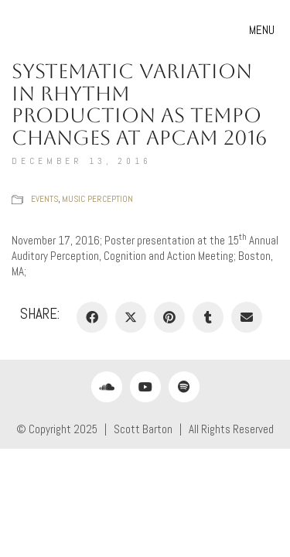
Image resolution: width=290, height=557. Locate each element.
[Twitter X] (130, 317)
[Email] (246, 317)
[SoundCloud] (106, 386)
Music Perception (97, 198)
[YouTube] (145, 386)
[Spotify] (184, 386)
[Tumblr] (208, 317)
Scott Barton (143, 429)
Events (44, 198)
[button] (263, 30)
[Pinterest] (169, 317)
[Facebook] (92, 317)
